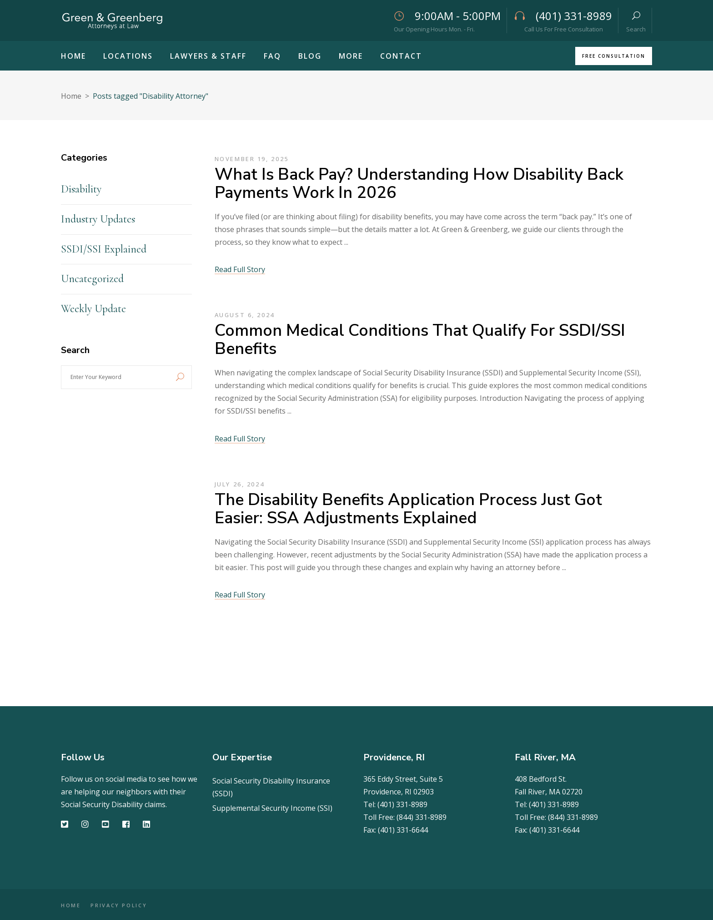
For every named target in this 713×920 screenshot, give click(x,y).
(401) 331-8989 (402, 804)
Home (71, 96)
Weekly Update (93, 308)
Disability (81, 189)
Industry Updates (98, 219)
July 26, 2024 (240, 484)
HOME (71, 905)
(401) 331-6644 (403, 830)
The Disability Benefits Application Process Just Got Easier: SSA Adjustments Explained (408, 509)
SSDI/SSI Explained (103, 249)
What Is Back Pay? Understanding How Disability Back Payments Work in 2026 (419, 183)
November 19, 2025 (252, 159)
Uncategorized (92, 278)
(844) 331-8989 (422, 817)
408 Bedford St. (541, 779)
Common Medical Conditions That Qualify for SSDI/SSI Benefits (420, 339)
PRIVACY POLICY (126, 905)
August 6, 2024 (245, 315)
